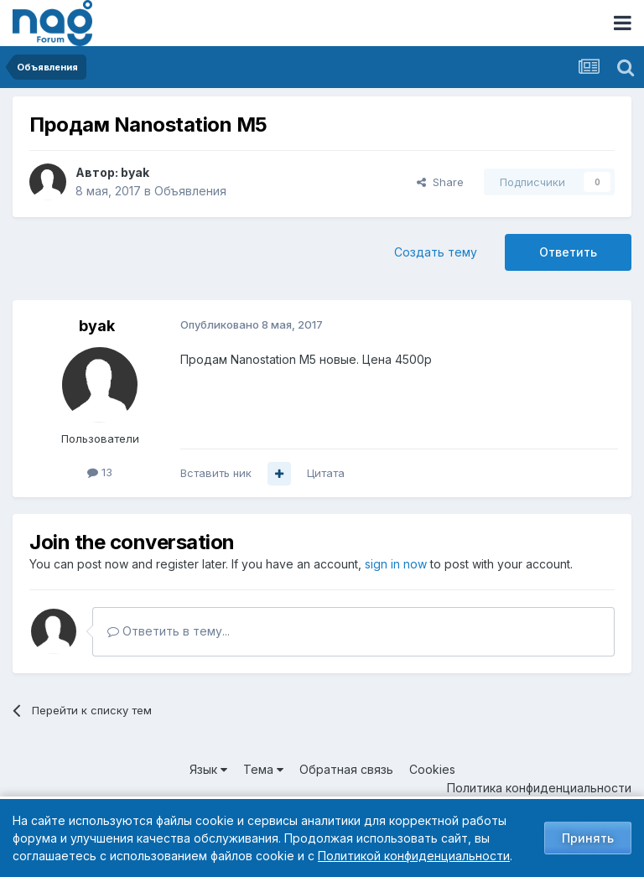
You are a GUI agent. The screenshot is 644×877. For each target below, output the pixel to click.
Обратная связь (346, 769)
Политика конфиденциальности (539, 788)
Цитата (326, 473)
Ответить (568, 252)
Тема (263, 769)
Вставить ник (216, 473)
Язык (208, 769)
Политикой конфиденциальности (414, 855)
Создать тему (435, 252)
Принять (588, 838)
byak (135, 172)
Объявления (190, 191)
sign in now (396, 564)
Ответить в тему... (168, 631)
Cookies (432, 769)
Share (440, 182)
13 (99, 472)
